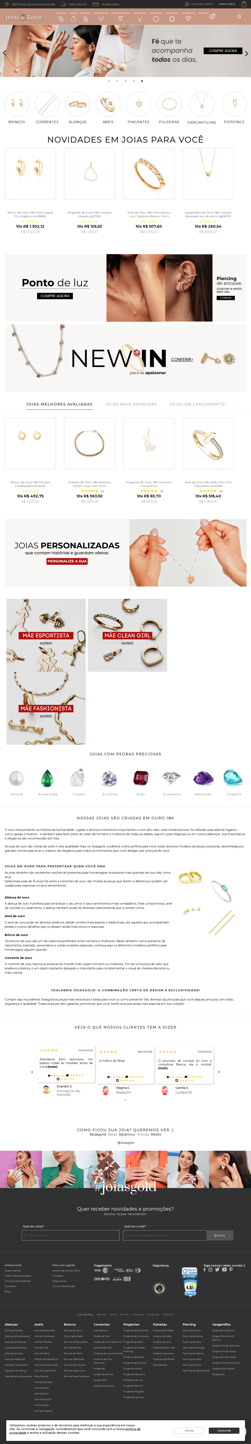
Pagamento (59, 1281)
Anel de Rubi (41, 1347)
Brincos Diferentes (74, 1359)
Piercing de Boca (192, 1364)
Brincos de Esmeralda (76, 1342)
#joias (112, 1134)
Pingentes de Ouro (133, 1397)
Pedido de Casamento (46, 1359)
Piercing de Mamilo (193, 1353)
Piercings (172, 17)
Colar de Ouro (101, 1330)
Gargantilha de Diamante (226, 1345)
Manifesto (10, 1286)
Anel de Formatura (44, 1336)
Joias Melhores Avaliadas (59, 404)
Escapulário (218, 1374)
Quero (219, 1235)
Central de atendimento (66, 1270)
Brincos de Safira (73, 1353)
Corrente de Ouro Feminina (108, 1353)
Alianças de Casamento (17, 1336)
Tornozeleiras (160, 1364)
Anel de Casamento (44, 1370)
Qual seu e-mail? (135, 1226)
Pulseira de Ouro (162, 1342)
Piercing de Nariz (192, 1342)
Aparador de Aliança (16, 1370)
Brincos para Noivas (75, 1364)
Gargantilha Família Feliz (226, 1362)
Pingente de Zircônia (134, 1362)
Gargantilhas (120, 16)
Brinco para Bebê (73, 1336)
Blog (7, 1291)
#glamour (127, 1134)
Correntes (101, 16)
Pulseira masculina (163, 1353)
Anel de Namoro (43, 1342)
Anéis (73, 17)
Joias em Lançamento (197, 404)
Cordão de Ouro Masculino (108, 1342)
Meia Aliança (41, 1376)
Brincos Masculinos (74, 1370)
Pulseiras (156, 17)
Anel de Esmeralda (44, 1330)
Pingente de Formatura (136, 1336)
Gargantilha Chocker (223, 1368)
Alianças (61, 17)
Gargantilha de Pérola (224, 1357)
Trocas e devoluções (63, 1286)
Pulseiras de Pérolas (163, 1359)
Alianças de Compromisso (18, 1376)
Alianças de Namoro (15, 1342)
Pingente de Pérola (133, 1357)
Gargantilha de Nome (224, 1351)
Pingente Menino (133, 1385)
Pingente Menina (133, 1380)
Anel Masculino (42, 1399)
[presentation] (4, 53)
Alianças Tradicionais (16, 1364)
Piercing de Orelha (193, 1336)
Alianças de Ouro (14, 1353)
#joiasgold (98, 1134)
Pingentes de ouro (104, 1374)
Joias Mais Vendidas (131, 404)
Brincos (85, 17)
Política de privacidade (18, 1275)
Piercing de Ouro (192, 1330)
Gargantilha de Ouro (223, 1330)
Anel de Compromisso (46, 1364)
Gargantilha (100, 1380)
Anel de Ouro (41, 1393)
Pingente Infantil (132, 1368)
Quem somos (13, 1270)
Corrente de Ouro (103, 1347)
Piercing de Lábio (192, 1359)
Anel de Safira (42, 1353)
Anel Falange (41, 1405)
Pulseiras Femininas (164, 1347)
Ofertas (207, 16)
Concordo (224, 1430)
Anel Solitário (41, 1387)
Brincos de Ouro (72, 1330)
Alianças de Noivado (16, 1347)
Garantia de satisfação (18, 1281)
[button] (109, 81)
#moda (143, 1134)
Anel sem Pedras (43, 1411)
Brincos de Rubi (72, 1347)
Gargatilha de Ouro (104, 1385)
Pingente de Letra (133, 1342)
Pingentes (139, 16)
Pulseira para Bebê (163, 1330)
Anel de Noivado (43, 1382)
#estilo (156, 1134)
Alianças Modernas (15, 1359)
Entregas (57, 1275)
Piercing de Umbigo (194, 1347)
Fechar (189, 1430)
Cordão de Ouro (102, 1336)
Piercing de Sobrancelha (196, 1370)
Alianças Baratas (14, 1330)
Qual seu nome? (33, 1226)
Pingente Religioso (133, 1391)
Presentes (188, 16)
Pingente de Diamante (135, 1330)
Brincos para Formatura (77, 1376)
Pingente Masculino (134, 1374)
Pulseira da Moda (162, 1336)
